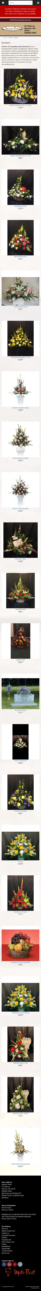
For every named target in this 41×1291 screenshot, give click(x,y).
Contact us (5, 1233)
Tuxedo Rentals (7, 1251)
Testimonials (6, 1249)
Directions (5, 1198)
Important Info (6, 1240)
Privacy (4, 1244)
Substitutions (6, 1246)
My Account (6, 1253)
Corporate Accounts (8, 1235)
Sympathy (10, 37)
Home (4, 37)
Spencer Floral (12, 29)
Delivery (4, 1237)
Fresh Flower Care (8, 1242)
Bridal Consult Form (8, 1231)
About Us (5, 1229)
